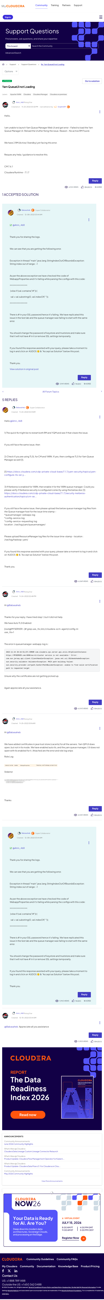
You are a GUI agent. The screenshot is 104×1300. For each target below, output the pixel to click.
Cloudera (27, 94)
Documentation (46, 1267)
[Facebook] (3, 1272)
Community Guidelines (40, 1259)
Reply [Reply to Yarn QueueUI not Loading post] (95, 180)
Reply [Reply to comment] (84, 377)
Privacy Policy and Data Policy (52, 1288)
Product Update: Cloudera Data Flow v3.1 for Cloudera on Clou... (32, 1167)
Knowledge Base (68, 1267)
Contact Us (9, 1276)
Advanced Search (13, 53)
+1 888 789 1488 (15, 1281)
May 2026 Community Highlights (18, 1174)
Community (41, 5)
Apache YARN (15, 94)
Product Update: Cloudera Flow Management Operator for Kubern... (34, 1159)
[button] (99, 111)
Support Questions (28, 64)
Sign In (8, 17)
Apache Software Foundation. (72, 1291)
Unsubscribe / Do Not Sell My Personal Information (79, 1288)
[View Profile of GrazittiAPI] (62, 107)
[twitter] (9, 1272)
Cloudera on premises (58, 94)
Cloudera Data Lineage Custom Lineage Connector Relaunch (31, 1152)
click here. (5, 1294)
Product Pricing (90, 1267)
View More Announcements (52, 1182)
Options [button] (9, 71)
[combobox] (65, 46)
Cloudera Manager (40, 94)
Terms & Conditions (35, 1288)
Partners (66, 5)
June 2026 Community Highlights (18, 1145)
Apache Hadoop (13, 1291)
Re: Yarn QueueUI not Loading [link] (52, 64)
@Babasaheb (14, 605)
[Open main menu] (101, 17)
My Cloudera (9, 1267)
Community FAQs (67, 1259)
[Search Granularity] (18, 46)
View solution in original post (24, 369)
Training (55, 5)
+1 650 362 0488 (31, 1285)
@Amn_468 (19, 225)
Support (78, 5)
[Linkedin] (15, 1272)
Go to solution (92, 81)
